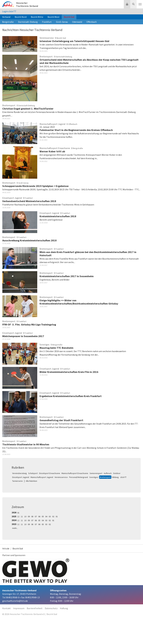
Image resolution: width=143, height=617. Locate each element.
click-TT (123, 477)
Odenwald (77, 21)
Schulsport (33, 473)
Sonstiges (93, 477)
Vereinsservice (61, 477)
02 (53, 516)
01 (18, 512)
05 (43, 516)
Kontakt (6, 608)
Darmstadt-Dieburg (28, 21)
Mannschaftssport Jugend (42, 477)
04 (46, 516)
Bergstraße (8, 21)
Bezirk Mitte (37, 16)
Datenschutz (51, 608)
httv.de (5, 548)
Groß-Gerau (62, 21)
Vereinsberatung (19, 473)
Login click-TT (9, 11)
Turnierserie (17, 481)
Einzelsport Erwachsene (49, 473)
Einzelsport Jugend (20, 477)
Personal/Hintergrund (78, 477)
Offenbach (91, 21)
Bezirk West (53, 16)
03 (50, 516)
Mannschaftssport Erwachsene (75, 473)
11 (22, 516)
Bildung (115, 477)
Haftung (64, 608)
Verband (6, 16)
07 (36, 516)
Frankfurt (47, 21)
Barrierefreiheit (34, 608)
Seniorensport (96, 473)
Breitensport (105, 477)
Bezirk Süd (69, 16)
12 (18, 516)
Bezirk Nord (20, 16)
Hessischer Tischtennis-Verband (27, 4)
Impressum (18, 608)
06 (39, 516)
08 (32, 516)
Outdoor (116, 473)
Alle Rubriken (31, 481)
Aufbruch (108, 473)
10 (25, 516)
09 (29, 516)
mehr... (15, 528)
